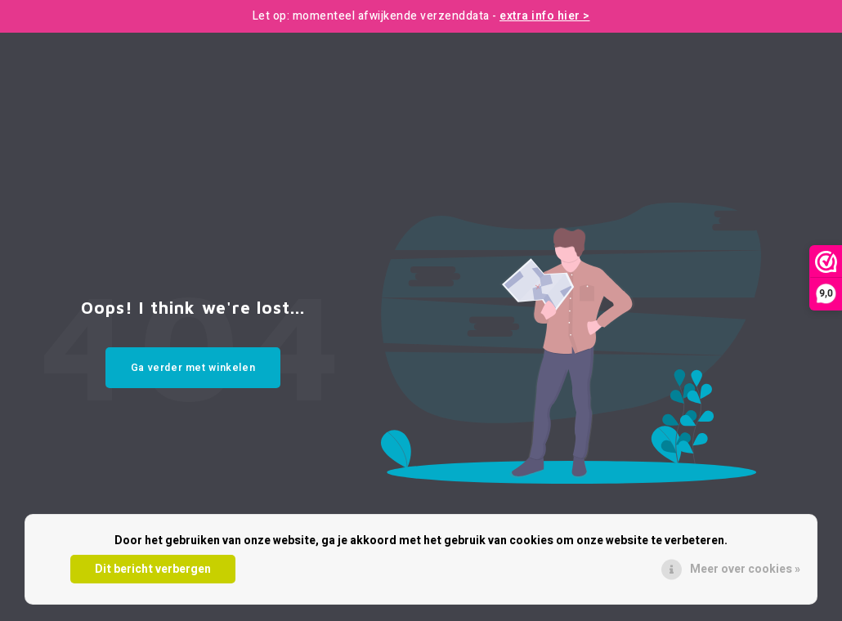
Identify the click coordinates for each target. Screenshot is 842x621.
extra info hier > (544, 16)
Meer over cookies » (745, 569)
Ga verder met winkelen (193, 367)
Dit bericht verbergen (153, 569)
